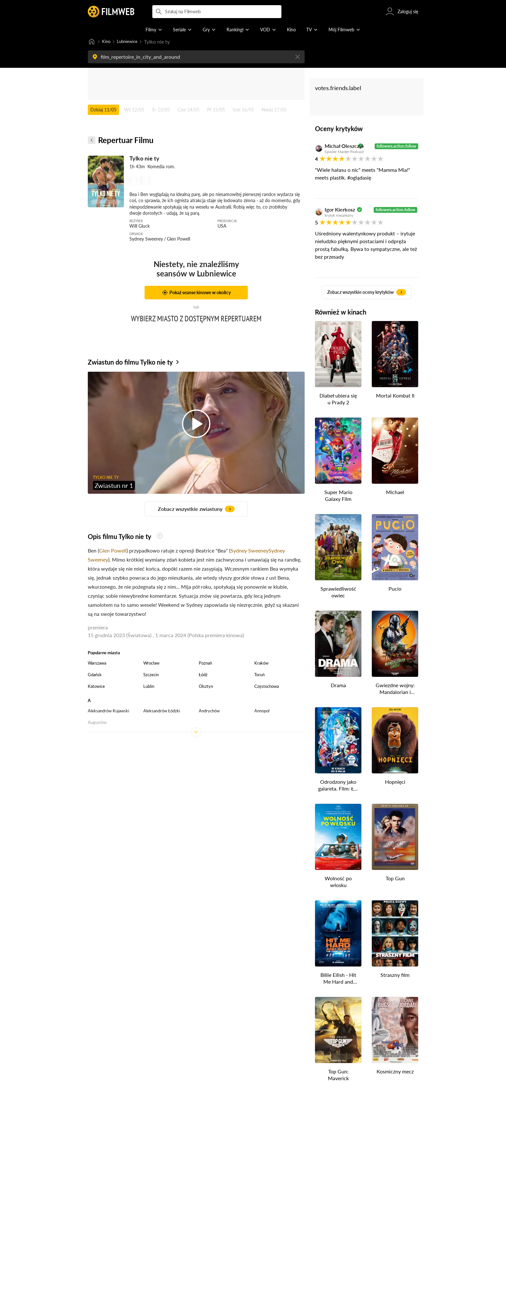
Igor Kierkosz (340, 210)
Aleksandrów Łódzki (161, 711)
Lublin (148, 686)
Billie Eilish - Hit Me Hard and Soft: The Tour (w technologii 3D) (338, 979)
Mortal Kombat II (395, 396)
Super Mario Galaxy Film (338, 496)
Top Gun (395, 879)
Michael (395, 493)
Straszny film (395, 975)
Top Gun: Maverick (338, 1075)
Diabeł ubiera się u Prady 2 (338, 399)
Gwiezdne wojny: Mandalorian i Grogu (395, 689)
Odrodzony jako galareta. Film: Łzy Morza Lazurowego (338, 786)
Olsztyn (206, 686)
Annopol (261, 711)
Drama (338, 686)
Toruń (259, 675)
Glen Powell (112, 551)
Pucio (395, 589)
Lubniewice (132, 42)
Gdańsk (95, 675)
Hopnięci (395, 782)
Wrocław (151, 663)
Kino (107, 42)
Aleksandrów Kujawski (108, 711)
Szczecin (151, 675)
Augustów (97, 723)
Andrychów (209, 711)
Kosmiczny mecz (395, 1072)
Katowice (96, 686)
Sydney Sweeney (249, 551)
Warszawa (97, 663)
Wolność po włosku (338, 882)
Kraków (261, 663)
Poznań (205, 663)
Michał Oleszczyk (340, 146)
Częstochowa (266, 686)
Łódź (203, 675)
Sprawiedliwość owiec (338, 592)
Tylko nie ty (144, 158)
